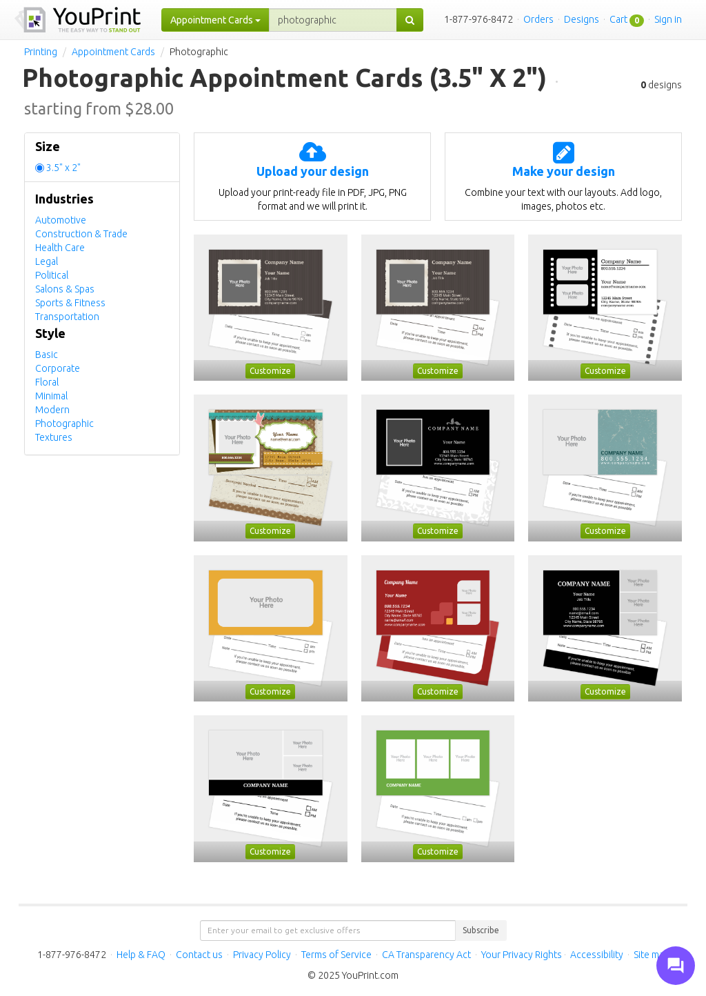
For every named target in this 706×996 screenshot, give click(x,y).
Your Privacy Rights (521, 954)
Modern (52, 409)
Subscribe (481, 930)
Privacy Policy (262, 954)
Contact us (199, 954)
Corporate (57, 368)
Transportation (67, 316)
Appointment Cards (113, 51)
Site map (651, 954)
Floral (47, 382)
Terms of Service (336, 954)
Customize (270, 370)
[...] (333, 20)
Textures (53, 437)
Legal (46, 261)
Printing (40, 51)
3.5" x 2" (63, 167)
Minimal (51, 395)
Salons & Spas (64, 289)
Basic (46, 354)
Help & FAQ (141, 954)
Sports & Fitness (70, 302)
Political (51, 275)
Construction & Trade (81, 233)
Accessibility (596, 954)
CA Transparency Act (426, 954)
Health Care (60, 247)
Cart (618, 19)
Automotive (60, 220)
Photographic (64, 423)
